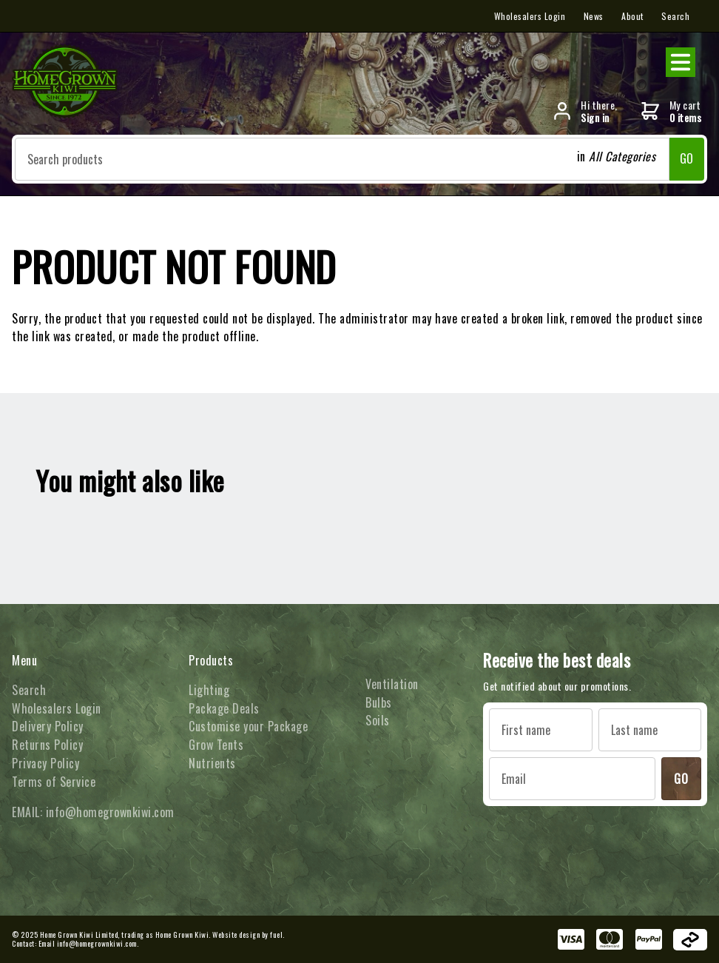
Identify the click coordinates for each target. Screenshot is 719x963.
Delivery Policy (48, 726)
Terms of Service (53, 782)
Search (675, 16)
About (632, 16)
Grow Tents (216, 745)
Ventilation (392, 684)
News (594, 16)
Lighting (209, 690)
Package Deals (224, 708)
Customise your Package (248, 726)
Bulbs (378, 702)
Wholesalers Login (530, 16)
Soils (377, 720)
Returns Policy (47, 745)
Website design (236, 934)
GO (687, 158)
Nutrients (212, 763)
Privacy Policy (45, 763)
